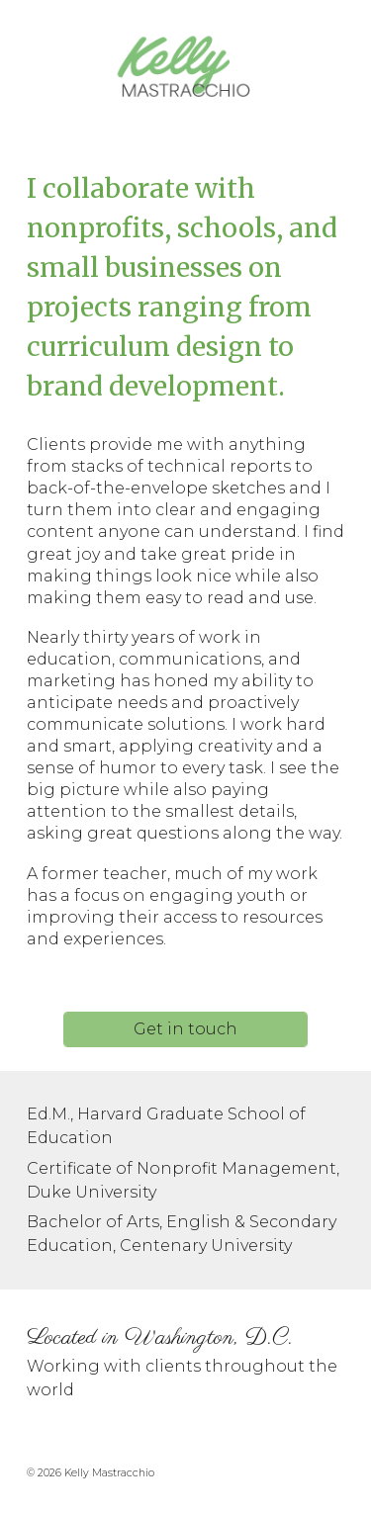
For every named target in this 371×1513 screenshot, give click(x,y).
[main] (186, 287)
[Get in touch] (185, 1029)
